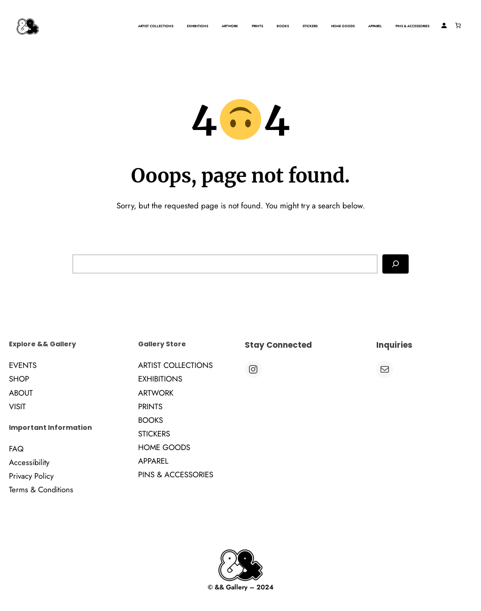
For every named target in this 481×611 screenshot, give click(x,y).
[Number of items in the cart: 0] (458, 25)
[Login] (444, 25)
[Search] (395, 264)
